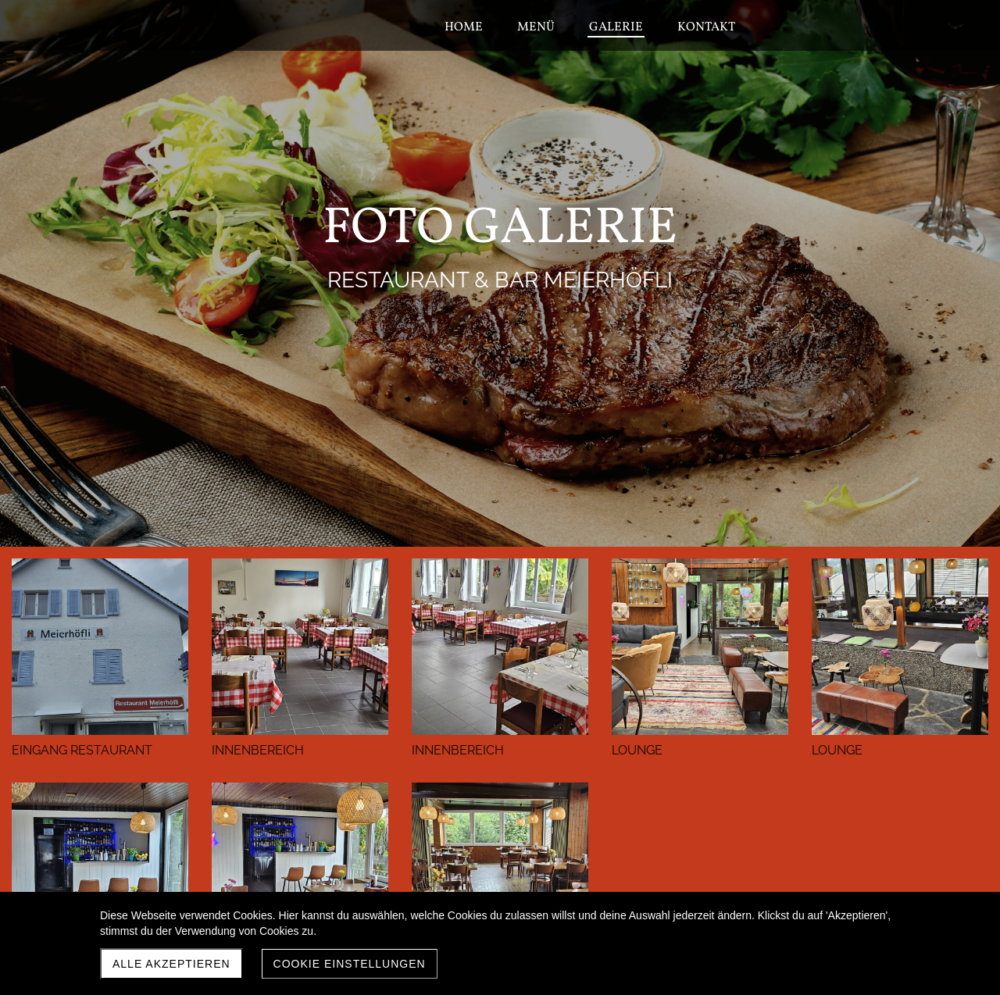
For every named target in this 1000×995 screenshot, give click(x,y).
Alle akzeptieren (171, 964)
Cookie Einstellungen (349, 964)
